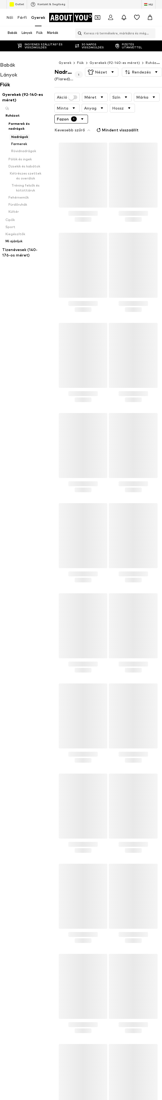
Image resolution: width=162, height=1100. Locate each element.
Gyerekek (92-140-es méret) (115, 52)
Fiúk (80, 52)
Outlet (17, 4)
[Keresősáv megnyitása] (78, 33)
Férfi (22, 17)
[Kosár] (150, 17)
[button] (101, 61)
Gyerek (38, 17)
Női (10, 17)
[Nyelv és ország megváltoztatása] (148, 4)
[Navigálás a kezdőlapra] (71, 17)
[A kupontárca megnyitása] (97, 17)
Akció (67, 86)
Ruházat (153, 52)
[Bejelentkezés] (110, 17)
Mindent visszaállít (117, 119)
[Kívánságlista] (137, 17)
